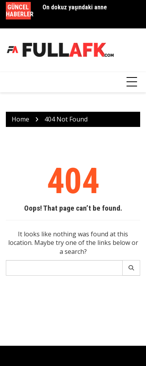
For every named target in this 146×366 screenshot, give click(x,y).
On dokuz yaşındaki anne (74, 7)
